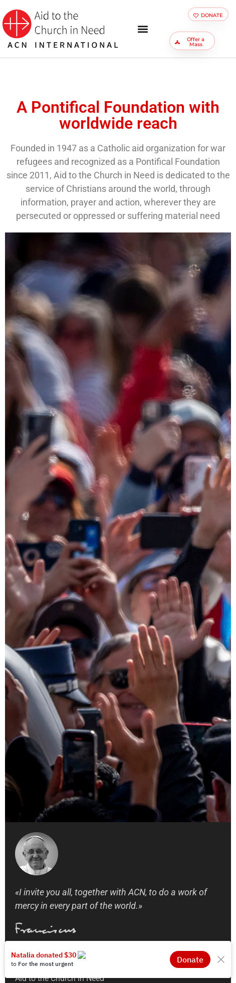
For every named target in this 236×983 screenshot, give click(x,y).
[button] (142, 29)
